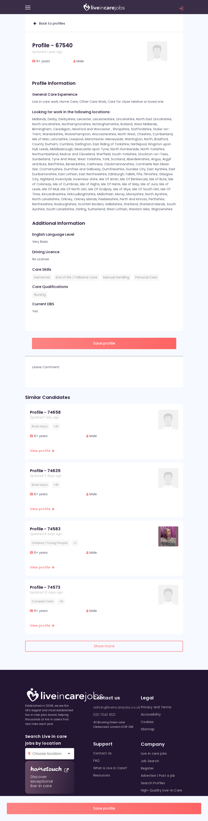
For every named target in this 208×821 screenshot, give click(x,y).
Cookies (147, 722)
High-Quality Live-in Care (161, 790)
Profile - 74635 (45, 470)
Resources (101, 775)
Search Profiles (153, 783)
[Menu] (27, 7)
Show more (104, 646)
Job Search (150, 761)
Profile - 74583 (45, 529)
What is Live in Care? (110, 768)
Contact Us (102, 753)
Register (147, 768)
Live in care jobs (154, 753)
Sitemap (148, 729)
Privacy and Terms (156, 707)
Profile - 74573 (45, 587)
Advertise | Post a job (158, 775)
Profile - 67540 (52, 45)
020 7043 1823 (104, 714)
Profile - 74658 (45, 412)
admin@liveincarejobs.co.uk (116, 707)
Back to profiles (49, 23)
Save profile (104, 808)
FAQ (96, 760)
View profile (42, 450)
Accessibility (151, 714)
